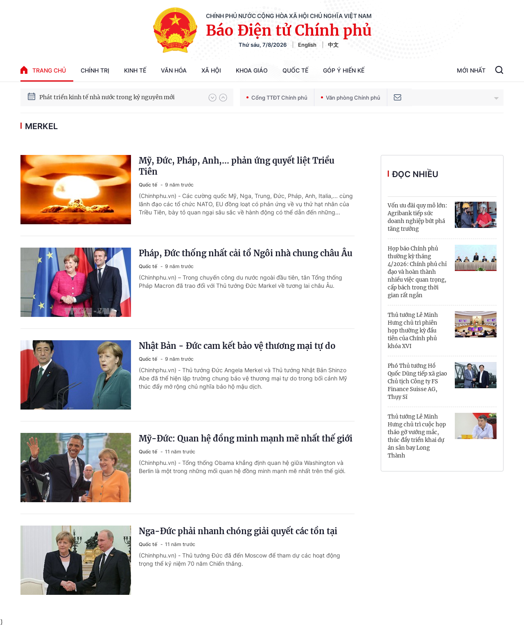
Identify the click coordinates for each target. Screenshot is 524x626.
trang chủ (43, 70)
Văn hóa (174, 70)
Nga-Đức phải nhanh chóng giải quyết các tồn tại (238, 531)
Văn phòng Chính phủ (350, 97)
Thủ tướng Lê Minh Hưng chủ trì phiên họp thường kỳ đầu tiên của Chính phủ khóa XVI (413, 331)
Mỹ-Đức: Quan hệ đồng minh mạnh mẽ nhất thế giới (245, 438)
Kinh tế (135, 70)
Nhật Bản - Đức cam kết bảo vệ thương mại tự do (237, 346)
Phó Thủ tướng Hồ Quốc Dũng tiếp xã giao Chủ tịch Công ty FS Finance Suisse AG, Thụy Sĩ (417, 381)
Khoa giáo (252, 70)
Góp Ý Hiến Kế (343, 70)
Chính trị (95, 70)
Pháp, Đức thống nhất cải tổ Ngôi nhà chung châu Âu (245, 253)
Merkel (41, 126)
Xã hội (211, 70)
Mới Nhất (471, 70)
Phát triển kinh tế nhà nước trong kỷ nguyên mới (107, 97)
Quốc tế (295, 70)
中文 (333, 44)
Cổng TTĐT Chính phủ (276, 97)
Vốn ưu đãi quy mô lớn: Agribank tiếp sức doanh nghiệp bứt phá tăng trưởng (417, 217)
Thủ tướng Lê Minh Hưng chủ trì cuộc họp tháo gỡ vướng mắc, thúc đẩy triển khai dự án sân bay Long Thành (417, 436)
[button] (212, 97)
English (307, 44)
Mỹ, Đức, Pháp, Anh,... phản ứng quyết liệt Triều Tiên (236, 166)
